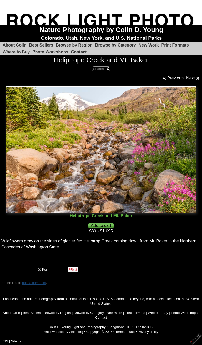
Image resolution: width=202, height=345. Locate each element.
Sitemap (17, 341)
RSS (4, 341)
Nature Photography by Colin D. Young (101, 29)
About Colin (15, 45)
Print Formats (175, 45)
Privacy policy (148, 332)
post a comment (34, 283)
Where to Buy (16, 52)
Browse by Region (74, 45)
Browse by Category (115, 45)
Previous (175, 78)
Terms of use (125, 332)
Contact (79, 52)
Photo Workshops (50, 52)
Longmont (116, 327)
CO (127, 327)
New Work (149, 45)
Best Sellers (41, 45)
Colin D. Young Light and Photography (77, 327)
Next (190, 78)
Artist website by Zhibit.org (63, 332)
